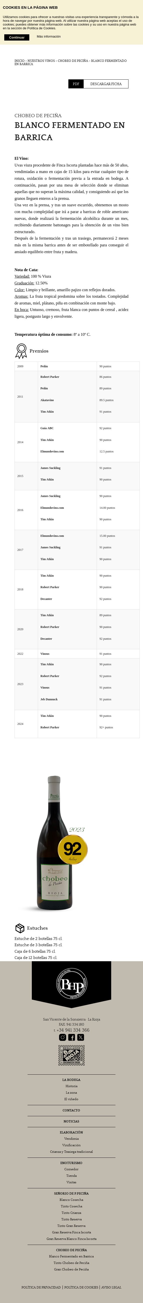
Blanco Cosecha (71, 1200)
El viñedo (71, 1099)
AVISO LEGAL (111, 1287)
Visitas (71, 1182)
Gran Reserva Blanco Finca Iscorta (71, 1239)
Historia (71, 1086)
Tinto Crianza (71, 1213)
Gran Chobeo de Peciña (71, 1269)
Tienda (71, 1176)
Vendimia (71, 1139)
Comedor (71, 1169)
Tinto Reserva (71, 1219)
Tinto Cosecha (71, 1206)
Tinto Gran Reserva (71, 1226)
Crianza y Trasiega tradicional (71, 1152)
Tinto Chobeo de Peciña (71, 1263)
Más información (49, 36)
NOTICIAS (71, 1121)
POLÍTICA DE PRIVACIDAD (41, 1287)
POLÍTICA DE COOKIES (81, 1287)
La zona (71, 1093)
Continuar (17, 37)
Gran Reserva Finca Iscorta (71, 1232)
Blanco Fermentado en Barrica (71, 1256)
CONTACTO (71, 1110)
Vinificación (71, 1145)
